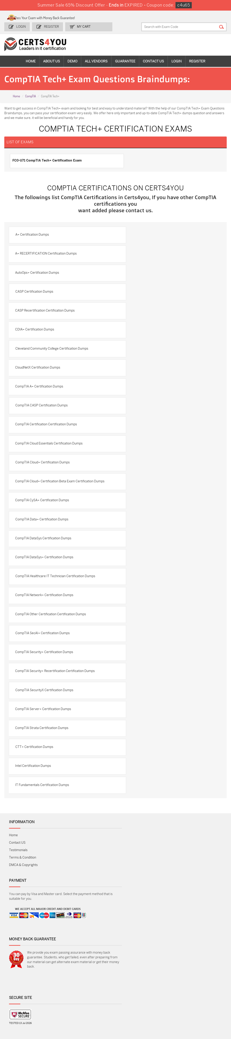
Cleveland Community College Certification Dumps (52, 352)
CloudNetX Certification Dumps (38, 371)
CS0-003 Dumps (60, 996)
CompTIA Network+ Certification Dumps (45, 611)
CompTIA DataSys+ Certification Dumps (45, 572)
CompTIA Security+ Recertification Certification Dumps (56, 689)
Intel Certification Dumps (34, 787)
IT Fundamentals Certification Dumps (43, 807)
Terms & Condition (22, 880)
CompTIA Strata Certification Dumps (42, 748)
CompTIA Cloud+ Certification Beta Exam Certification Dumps (55, 492)
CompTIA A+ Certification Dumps (40, 391)
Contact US (17, 865)
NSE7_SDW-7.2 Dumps (201, 999)
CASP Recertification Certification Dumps (46, 312)
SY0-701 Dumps (130, 996)
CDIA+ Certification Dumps (35, 332)
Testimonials (18, 873)
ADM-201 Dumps (24, 982)
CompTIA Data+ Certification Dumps (42, 533)
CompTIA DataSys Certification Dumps (44, 552)
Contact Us (153, 61)
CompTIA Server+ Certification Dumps (44, 729)
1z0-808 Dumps (95, 982)
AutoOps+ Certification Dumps (38, 273)
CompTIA (30, 96)
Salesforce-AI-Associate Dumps (166, 999)
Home (31, 61)
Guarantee (125, 61)
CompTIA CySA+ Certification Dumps (43, 513)
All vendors (96, 61)
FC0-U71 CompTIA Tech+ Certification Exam (47, 160)
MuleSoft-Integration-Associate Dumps (60, 1012)
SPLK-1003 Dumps (168, 989)
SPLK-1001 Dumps (132, 989)
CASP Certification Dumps (35, 293)
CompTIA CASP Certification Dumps (42, 410)
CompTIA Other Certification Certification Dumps (51, 631)
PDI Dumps (162, 982)
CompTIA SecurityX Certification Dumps (45, 709)
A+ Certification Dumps (33, 234)
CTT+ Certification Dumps (35, 768)
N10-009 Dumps (95, 996)
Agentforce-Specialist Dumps (166, 1010)
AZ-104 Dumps (23, 996)
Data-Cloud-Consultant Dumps (25, 1010)
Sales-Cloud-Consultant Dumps (61, 984)
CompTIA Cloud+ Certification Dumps (43, 469)
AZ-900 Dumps (201, 982)
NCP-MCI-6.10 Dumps (129, 1010)
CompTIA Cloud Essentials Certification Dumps (49, 450)
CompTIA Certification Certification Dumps (47, 430)
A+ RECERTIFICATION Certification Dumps (47, 254)
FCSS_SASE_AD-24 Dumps (97, 1010)
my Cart (83, 26)
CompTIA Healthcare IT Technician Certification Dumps (56, 591)
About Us (51, 61)
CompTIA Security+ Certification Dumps (45, 670)
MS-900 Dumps (94, 989)
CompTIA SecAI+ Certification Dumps (43, 650)
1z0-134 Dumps (130, 982)
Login (21, 26)
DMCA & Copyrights (23, 887)
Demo (72, 61)
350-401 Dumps (201, 989)
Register (51, 26)
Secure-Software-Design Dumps (203, 1010)
